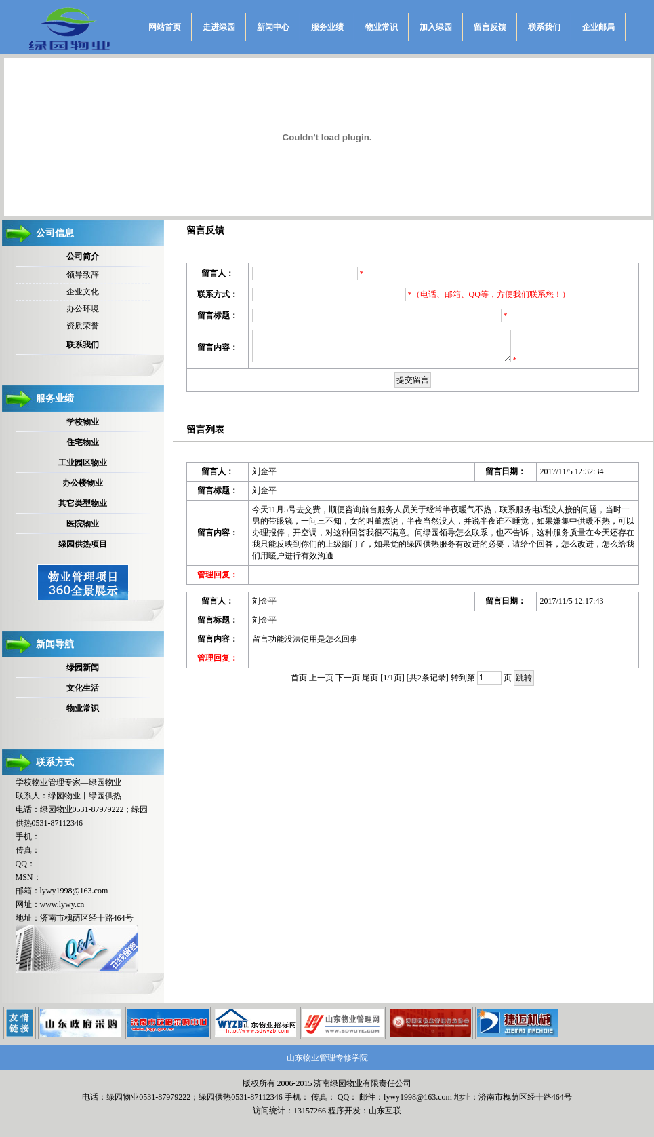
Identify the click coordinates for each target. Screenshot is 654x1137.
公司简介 (82, 256)
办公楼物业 (82, 483)
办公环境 (82, 308)
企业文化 (82, 291)
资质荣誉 (82, 325)
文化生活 (82, 688)
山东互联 (385, 1110)
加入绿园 (436, 27)
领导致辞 (82, 275)
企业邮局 (598, 27)
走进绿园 (219, 27)
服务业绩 (327, 27)
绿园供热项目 (82, 544)
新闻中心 (273, 27)
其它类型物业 (82, 503)
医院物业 (82, 523)
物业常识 (381, 27)
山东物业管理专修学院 (327, 1057)
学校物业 (82, 422)
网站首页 (164, 27)
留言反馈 (490, 27)
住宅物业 (82, 442)
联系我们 (544, 27)
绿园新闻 (82, 667)
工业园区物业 (82, 462)
